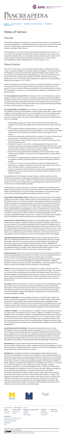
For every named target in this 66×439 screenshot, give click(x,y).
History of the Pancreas (10, 421)
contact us (47, 59)
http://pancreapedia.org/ (11, 259)
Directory (54, 409)
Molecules (25, 413)
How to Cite (7, 411)
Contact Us (25, 407)
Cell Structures (27, 414)
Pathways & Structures (33, 24)
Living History (7, 423)
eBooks (14, 413)
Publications (16, 24)
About (6, 24)
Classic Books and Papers (10, 419)
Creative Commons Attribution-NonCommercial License (47, 431)
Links (5, 424)
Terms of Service (17, 407)
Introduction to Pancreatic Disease (12, 418)
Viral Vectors (44, 414)
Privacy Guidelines (25, 80)
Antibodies (43, 411)
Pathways (25, 411)
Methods (48, 24)
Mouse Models (44, 413)
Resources (8, 25)
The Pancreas (16, 411)
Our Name (6, 413)
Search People (54, 411)
